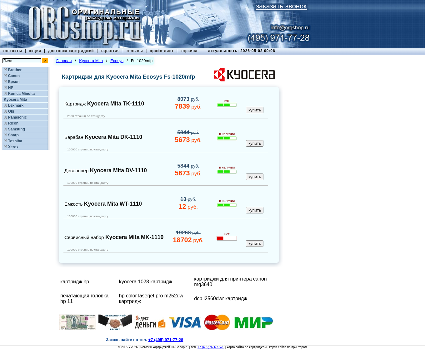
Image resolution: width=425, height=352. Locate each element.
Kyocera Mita (15, 99)
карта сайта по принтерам (288, 347)
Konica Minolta (21, 93)
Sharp (13, 135)
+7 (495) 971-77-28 (211, 347)
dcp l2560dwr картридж (220, 298)
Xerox (13, 147)
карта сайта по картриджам (247, 347)
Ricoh (13, 123)
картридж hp (74, 281)
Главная (64, 60)
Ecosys (116, 60)
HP (10, 88)
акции (35, 51)
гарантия (110, 51)
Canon (14, 76)
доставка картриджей (71, 51)
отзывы (135, 51)
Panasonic (17, 117)
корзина (189, 51)
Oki (11, 111)
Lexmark (15, 105)
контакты (12, 51)
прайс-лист (162, 51)
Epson (14, 82)
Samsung (16, 129)
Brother (15, 70)
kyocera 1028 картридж (145, 281)
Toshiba (15, 141)
